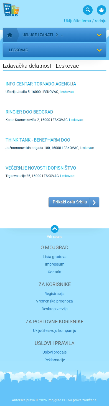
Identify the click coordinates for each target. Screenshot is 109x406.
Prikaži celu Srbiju (70, 202)
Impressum (54, 264)
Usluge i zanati (37, 34)
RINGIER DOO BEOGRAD (29, 112)
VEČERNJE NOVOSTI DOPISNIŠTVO (41, 168)
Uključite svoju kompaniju (54, 330)
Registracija (54, 293)
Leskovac (18, 50)
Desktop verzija (55, 309)
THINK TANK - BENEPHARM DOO (38, 140)
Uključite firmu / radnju (85, 20)
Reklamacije (54, 360)
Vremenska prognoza (54, 301)
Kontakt (55, 272)
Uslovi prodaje (54, 352)
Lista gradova (55, 256)
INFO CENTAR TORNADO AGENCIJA (41, 84)
